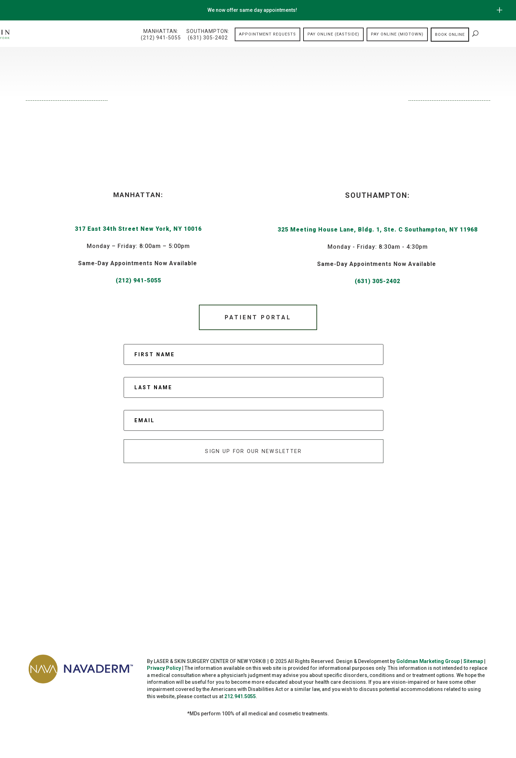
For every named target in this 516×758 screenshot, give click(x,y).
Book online (450, 34)
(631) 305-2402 (377, 281)
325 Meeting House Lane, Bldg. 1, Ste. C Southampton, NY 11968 (378, 229)
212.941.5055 (240, 698)
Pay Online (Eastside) (333, 34)
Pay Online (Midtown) (397, 34)
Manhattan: (161, 35)
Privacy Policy (164, 670)
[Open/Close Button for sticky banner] (499, 10)
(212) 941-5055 (138, 280)
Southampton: (207, 35)
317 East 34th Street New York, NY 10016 (138, 228)
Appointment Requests (267, 34)
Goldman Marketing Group (428, 663)
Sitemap (473, 663)
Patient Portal (258, 317)
